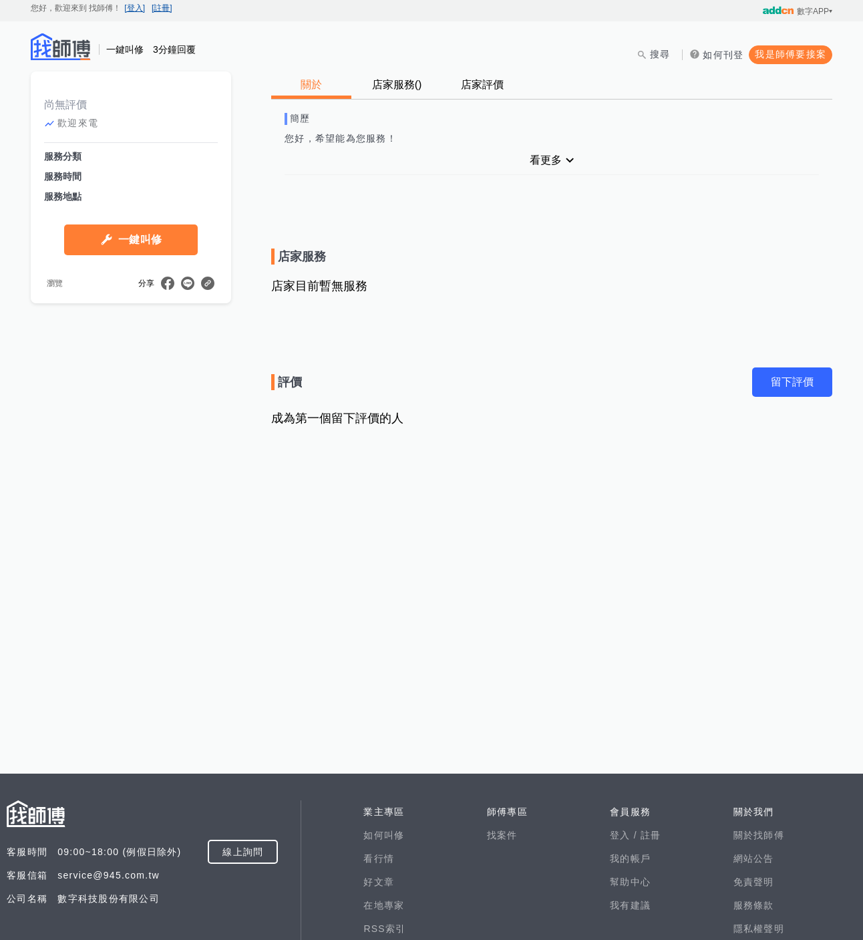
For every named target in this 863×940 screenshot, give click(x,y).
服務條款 (753, 905)
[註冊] (162, 8)
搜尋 (660, 54)
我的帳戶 (630, 858)
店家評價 (482, 84)
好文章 (378, 882)
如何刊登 (723, 54)
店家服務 (397, 84)
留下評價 (792, 381)
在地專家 (383, 905)
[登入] (134, 8)
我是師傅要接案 (790, 54)
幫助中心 (630, 882)
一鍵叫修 (140, 239)
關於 (311, 84)
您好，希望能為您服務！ (341, 138)
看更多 (546, 160)
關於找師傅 (758, 835)
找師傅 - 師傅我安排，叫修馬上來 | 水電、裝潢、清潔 (61, 46)
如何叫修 (383, 835)
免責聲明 (753, 882)
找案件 (502, 835)
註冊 (651, 835)
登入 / (625, 835)
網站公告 (753, 858)
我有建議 (630, 905)
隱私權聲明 (758, 928)
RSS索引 (384, 928)
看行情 (378, 858)
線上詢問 (242, 851)
